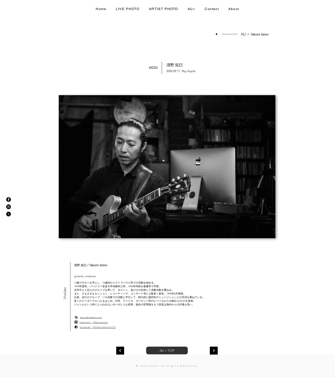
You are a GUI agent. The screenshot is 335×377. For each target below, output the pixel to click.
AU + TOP (167, 351)
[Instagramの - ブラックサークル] (8, 206)
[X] (8, 214)
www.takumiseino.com (91, 317)
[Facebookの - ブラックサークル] (8, 199)
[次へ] (120, 351)
